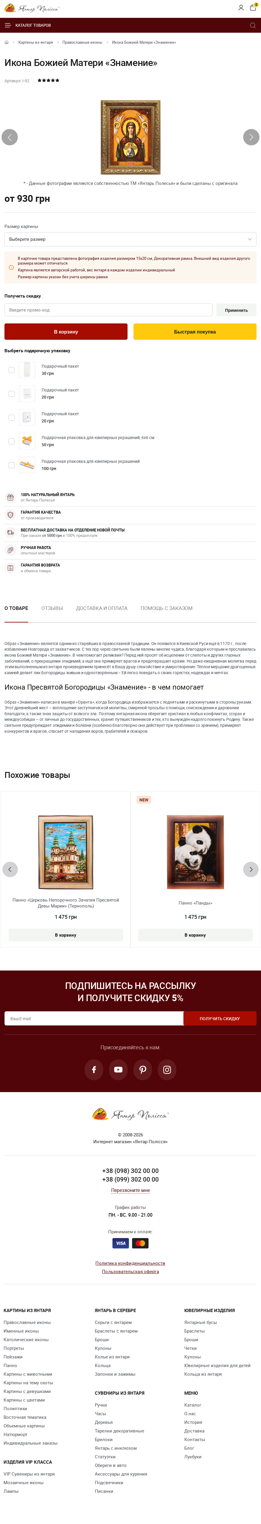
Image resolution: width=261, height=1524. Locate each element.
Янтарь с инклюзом (116, 1449)
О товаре (16, 608)
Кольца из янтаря (203, 1375)
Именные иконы (21, 1332)
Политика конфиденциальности (130, 1264)
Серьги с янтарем (113, 1323)
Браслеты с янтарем (116, 1332)
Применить (236, 310)
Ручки (101, 1406)
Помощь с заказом (167, 608)
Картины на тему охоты (28, 1383)
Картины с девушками (27, 1392)
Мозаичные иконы (24, 1483)
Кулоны (103, 1349)
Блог (189, 1449)
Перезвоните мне (130, 1191)
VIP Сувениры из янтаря (29, 1475)
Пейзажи (13, 1358)
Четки (190, 1349)
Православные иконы (82, 42)
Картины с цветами (24, 1401)
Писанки (104, 1492)
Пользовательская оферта (130, 1272)
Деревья (104, 1423)
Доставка (194, 1432)
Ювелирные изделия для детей (217, 1366)
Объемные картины (24, 1426)
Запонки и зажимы (115, 1375)
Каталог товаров (27, 25)
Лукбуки (193, 1457)
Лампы (11, 1492)
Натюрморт (15, 1435)
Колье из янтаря (112, 1358)
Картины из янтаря (35, 42)
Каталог (192, 1406)
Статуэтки (105, 1457)
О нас (190, 1414)
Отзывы (52, 608)
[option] (52, 613)
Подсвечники (109, 1483)
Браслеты (194, 1332)
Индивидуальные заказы (31, 1444)
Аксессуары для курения (121, 1475)
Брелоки (104, 1440)
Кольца (103, 1366)
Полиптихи (15, 1409)
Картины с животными (28, 1375)
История (193, 1423)
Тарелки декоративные (119, 1432)
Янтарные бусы (200, 1323)
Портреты (14, 1349)
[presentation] (9, 137)
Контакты (194, 1440)
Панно (10, 1366)
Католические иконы (26, 1340)
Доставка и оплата (102, 608)
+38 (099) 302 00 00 (130, 1180)
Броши (102, 1340)
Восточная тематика (25, 1418)
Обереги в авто (111, 1466)
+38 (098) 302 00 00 (130, 1171)
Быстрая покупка (195, 332)
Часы (100, 1414)
